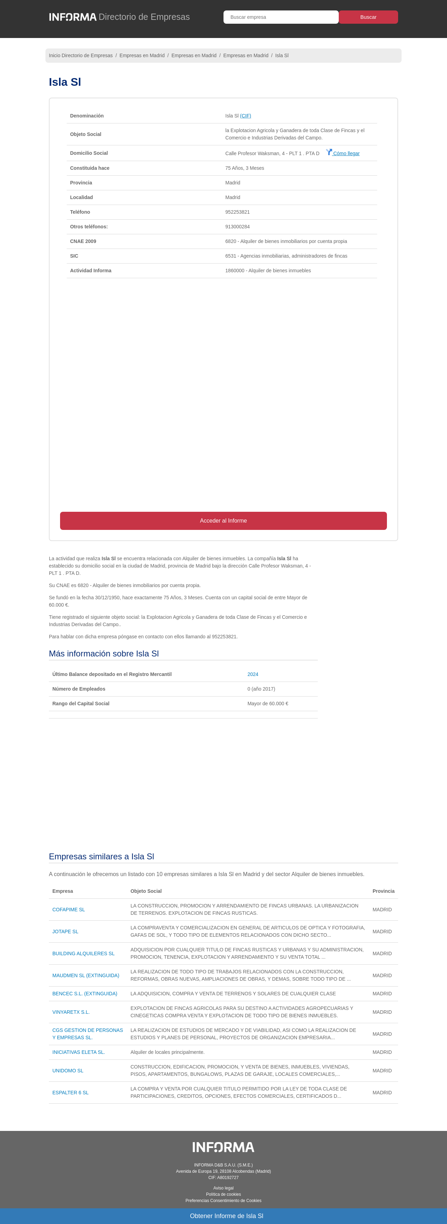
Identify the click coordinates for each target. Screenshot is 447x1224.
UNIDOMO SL (67, 1070)
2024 (253, 674)
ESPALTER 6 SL (70, 1092)
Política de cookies (223, 1194)
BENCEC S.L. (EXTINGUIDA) (84, 993)
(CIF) (245, 116)
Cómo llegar (343, 153)
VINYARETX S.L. (71, 1012)
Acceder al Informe (223, 521)
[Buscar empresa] (281, 17)
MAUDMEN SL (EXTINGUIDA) (85, 975)
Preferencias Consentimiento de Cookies (223, 1200)
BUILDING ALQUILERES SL (83, 953)
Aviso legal (223, 1188)
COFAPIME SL (68, 909)
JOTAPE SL (65, 931)
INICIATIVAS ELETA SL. (78, 1052)
